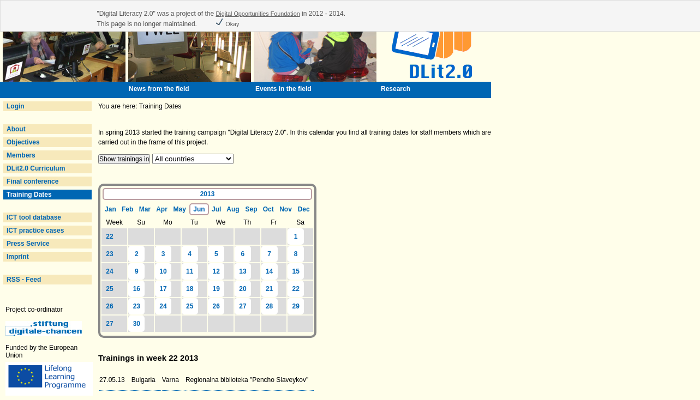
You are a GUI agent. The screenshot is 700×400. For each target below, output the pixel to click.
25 (109, 289)
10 (162, 271)
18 (189, 289)
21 (269, 289)
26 (109, 306)
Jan (110, 209)
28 (269, 306)
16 (136, 289)
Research (395, 89)
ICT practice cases (35, 230)
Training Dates (29, 194)
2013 (207, 194)
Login (16, 106)
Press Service (28, 243)
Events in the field (283, 89)
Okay (227, 24)
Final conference (32, 181)
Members (21, 155)
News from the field (159, 89)
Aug (232, 209)
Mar (145, 209)
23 (109, 254)
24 (109, 271)
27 (242, 306)
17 (162, 289)
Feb (127, 209)
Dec (304, 209)
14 (269, 271)
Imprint (18, 256)
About (16, 129)
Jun (199, 209)
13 (242, 271)
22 (109, 236)
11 (189, 271)
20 (242, 289)
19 (216, 289)
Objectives (23, 142)
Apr (161, 209)
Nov (285, 209)
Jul (216, 209)
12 (216, 271)
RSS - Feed (24, 279)
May (179, 209)
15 (296, 271)
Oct (268, 209)
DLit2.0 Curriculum (36, 168)
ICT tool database (34, 217)
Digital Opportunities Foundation (258, 13)
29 (296, 306)
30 (136, 324)
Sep (252, 209)
